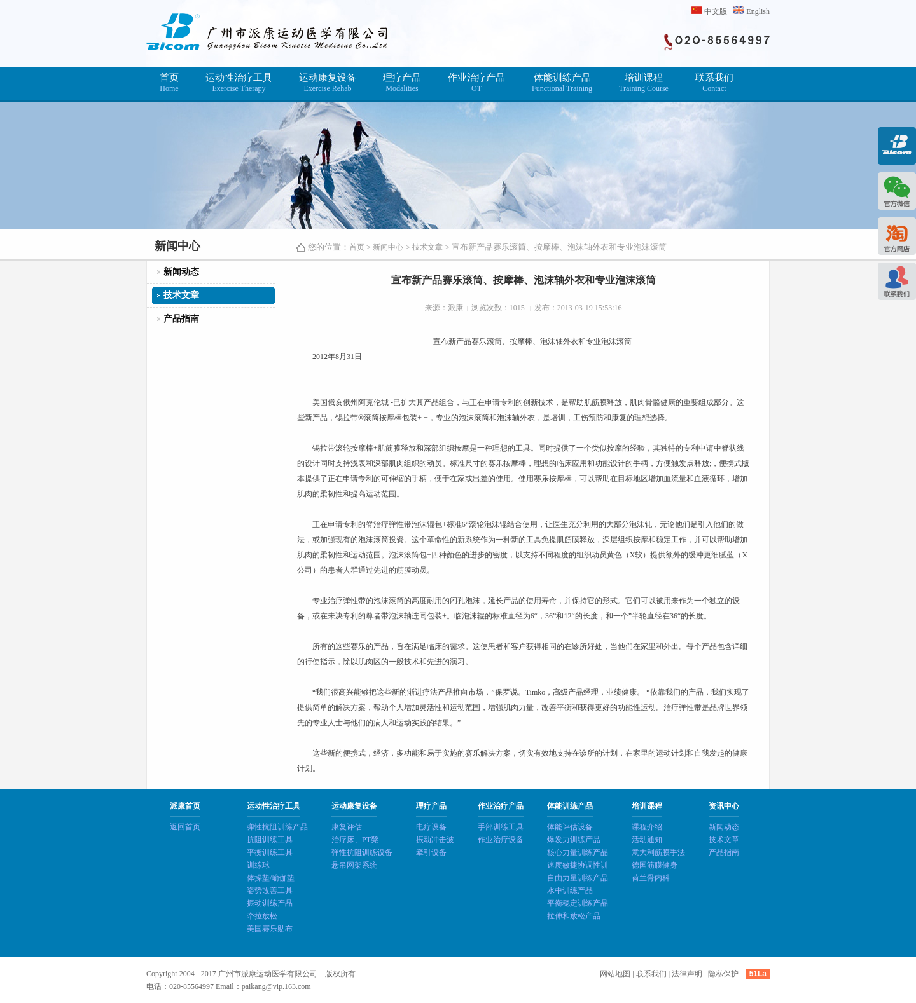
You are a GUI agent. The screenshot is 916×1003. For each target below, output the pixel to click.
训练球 (258, 865)
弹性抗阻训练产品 (277, 826)
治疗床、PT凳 (354, 839)
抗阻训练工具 (270, 839)
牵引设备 (431, 852)
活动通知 (647, 839)
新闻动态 (181, 271)
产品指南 (181, 319)
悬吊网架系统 (354, 865)
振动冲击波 (435, 839)
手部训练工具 (501, 826)
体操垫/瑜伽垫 (271, 877)
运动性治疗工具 (238, 82)
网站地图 (615, 973)
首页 (169, 82)
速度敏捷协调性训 (577, 865)
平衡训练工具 (270, 852)
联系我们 (714, 82)
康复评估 (346, 826)
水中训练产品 (570, 890)
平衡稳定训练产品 (577, 903)
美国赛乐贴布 (270, 928)
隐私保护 (723, 973)
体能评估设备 (570, 826)
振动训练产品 (270, 903)
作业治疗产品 (476, 82)
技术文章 (427, 247)
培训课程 (644, 82)
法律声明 (687, 973)
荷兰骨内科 (651, 877)
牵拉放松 (262, 915)
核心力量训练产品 (577, 852)
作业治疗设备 (501, 839)
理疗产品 (402, 82)
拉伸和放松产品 (573, 915)
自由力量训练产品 (577, 877)
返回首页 (185, 826)
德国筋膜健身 (654, 865)
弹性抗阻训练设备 (361, 852)
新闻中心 (388, 247)
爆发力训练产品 (573, 839)
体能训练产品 (562, 82)
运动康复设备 (327, 82)
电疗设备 (431, 826)
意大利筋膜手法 (658, 852)
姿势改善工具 (270, 890)
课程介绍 (647, 826)
